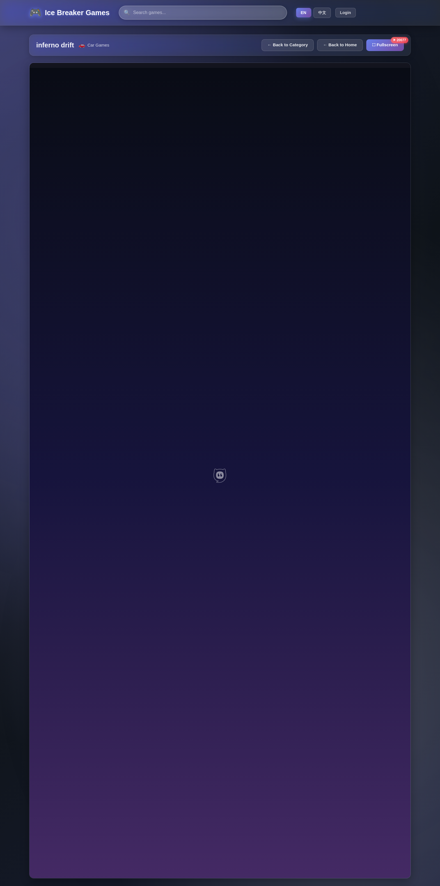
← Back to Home (340, 44)
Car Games (98, 45)
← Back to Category (287, 44)
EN (303, 12)
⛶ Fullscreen (385, 44)
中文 (322, 12)
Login (345, 12)
